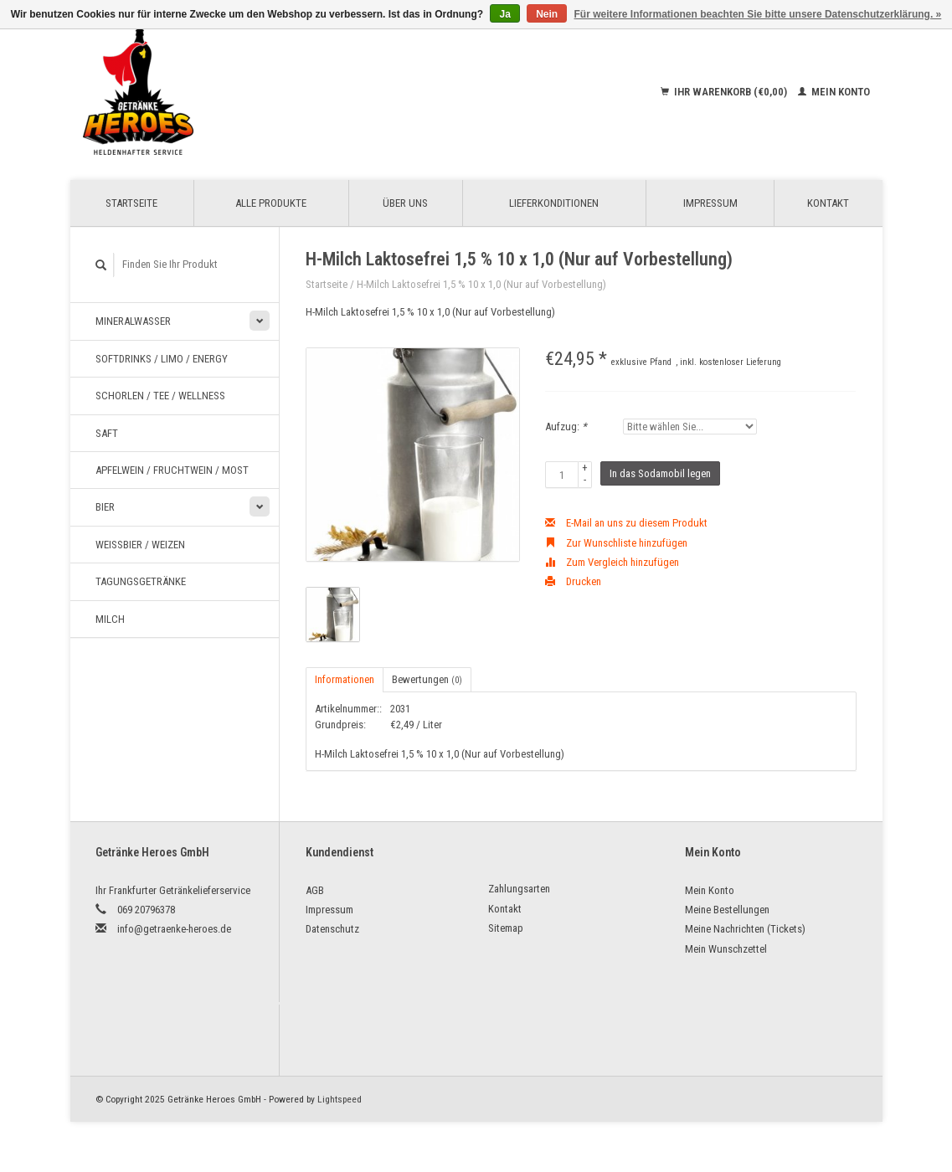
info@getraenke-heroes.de (174, 929)
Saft (106, 433)
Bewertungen (427, 679)
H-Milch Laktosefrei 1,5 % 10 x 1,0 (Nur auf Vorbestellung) (481, 284)
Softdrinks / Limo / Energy (161, 358)
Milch (110, 619)
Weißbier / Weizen (140, 544)
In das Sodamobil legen (660, 473)
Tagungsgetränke (140, 581)
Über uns (405, 203)
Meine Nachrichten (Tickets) (745, 929)
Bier (105, 507)
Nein (547, 14)
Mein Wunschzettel (726, 949)
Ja (504, 14)
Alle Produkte (270, 203)
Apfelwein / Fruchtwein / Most (172, 470)
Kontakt (828, 203)
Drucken (573, 581)
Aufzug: (566, 426)
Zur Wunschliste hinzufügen (616, 543)
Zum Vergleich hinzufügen (612, 562)
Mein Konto (834, 91)
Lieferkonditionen (554, 203)
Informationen (344, 679)
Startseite (131, 203)
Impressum (710, 203)
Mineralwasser (133, 321)
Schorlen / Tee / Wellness (160, 395)
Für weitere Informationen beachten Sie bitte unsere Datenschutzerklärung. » (758, 14)
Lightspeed (339, 1099)
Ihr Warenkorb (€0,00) (725, 91)
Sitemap (505, 928)
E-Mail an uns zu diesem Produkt (626, 523)
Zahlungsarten (519, 888)
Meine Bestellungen (727, 909)
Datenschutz (332, 929)
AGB (315, 890)
